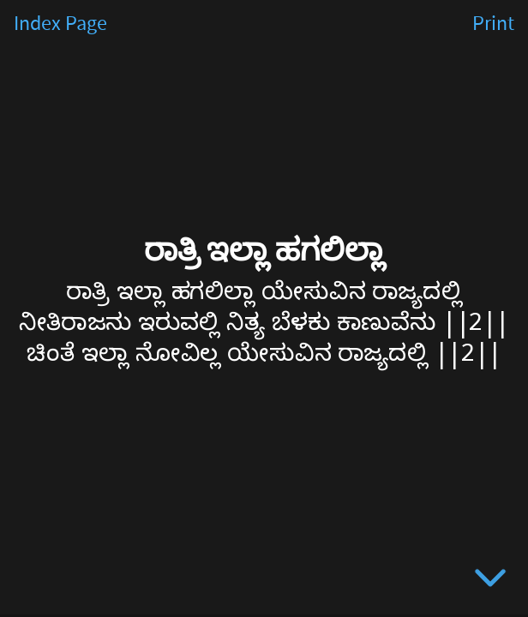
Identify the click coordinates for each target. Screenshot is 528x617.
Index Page (60, 24)
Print (493, 24)
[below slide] (490, 581)
